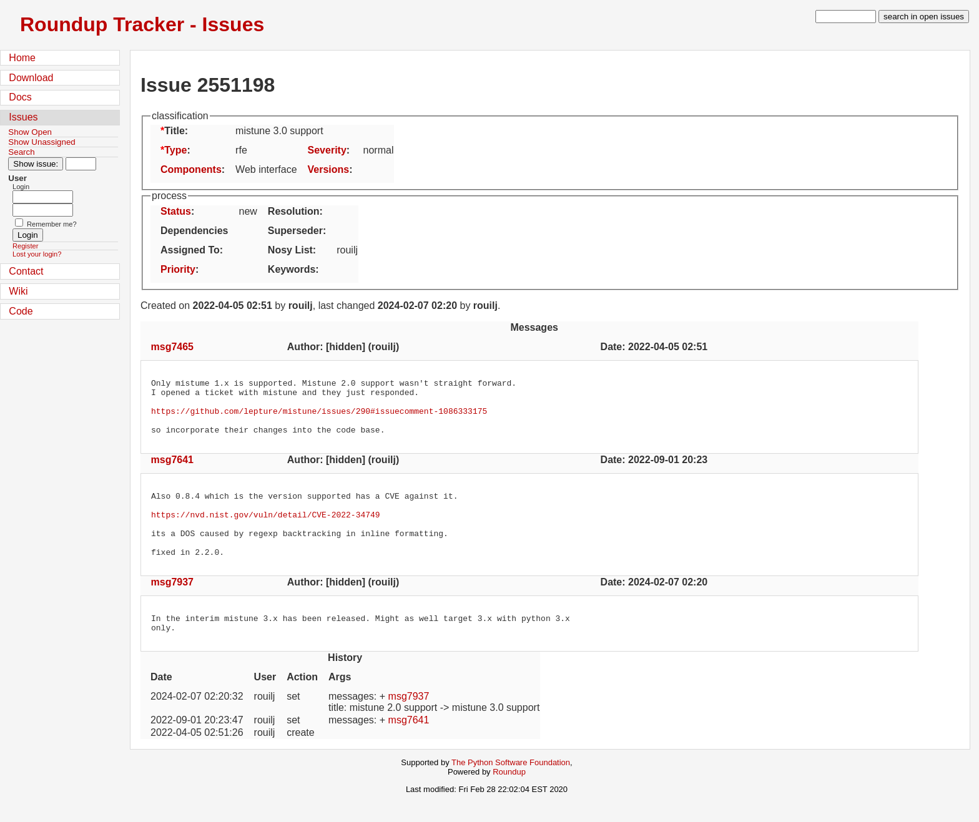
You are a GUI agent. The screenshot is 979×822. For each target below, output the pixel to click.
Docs (20, 97)
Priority (177, 269)
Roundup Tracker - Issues (142, 24)
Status (175, 211)
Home (22, 57)
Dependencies (194, 230)
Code (20, 311)
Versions (329, 169)
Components (191, 169)
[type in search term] (845, 16)
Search (21, 152)
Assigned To (190, 250)
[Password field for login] (42, 210)
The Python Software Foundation (510, 790)
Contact (26, 271)
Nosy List (290, 250)
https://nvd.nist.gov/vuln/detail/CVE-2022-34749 (265, 531)
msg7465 (172, 346)
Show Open (30, 132)
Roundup (509, 800)
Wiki (18, 291)
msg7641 (172, 471)
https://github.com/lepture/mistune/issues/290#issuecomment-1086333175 (319, 418)
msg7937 (172, 606)
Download (31, 77)
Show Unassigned (41, 142)
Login (20, 186)
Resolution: (295, 211)
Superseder (295, 230)
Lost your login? (36, 254)
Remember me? (52, 224)
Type (175, 150)
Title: (176, 130)
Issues (23, 117)
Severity (327, 150)
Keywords (291, 269)
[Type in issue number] (81, 163)
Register (25, 246)
